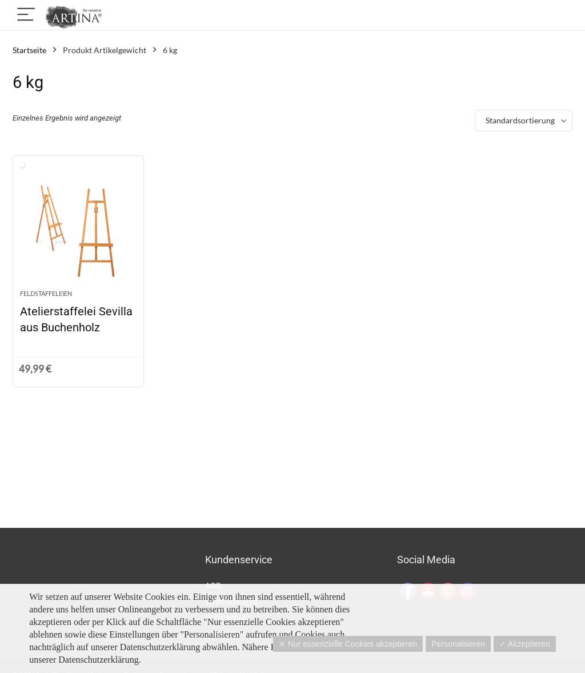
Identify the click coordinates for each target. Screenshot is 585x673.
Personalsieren (457, 643)
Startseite (29, 50)
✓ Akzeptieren (524, 643)
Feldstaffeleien (46, 293)
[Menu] (26, 15)
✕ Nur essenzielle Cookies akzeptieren (348, 643)
